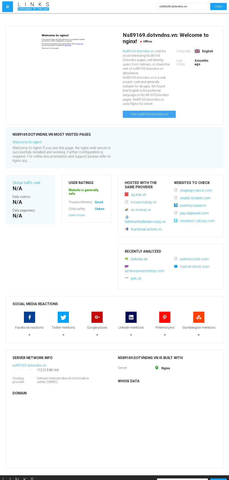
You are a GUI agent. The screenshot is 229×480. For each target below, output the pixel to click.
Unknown (101, 209)
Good (99, 202)
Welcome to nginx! (27, 142)
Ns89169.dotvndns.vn (138, 51)
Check (218, 6)
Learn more (77, 215)
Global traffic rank (26, 183)
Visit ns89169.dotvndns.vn (149, 114)
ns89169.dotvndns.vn (29, 365)
